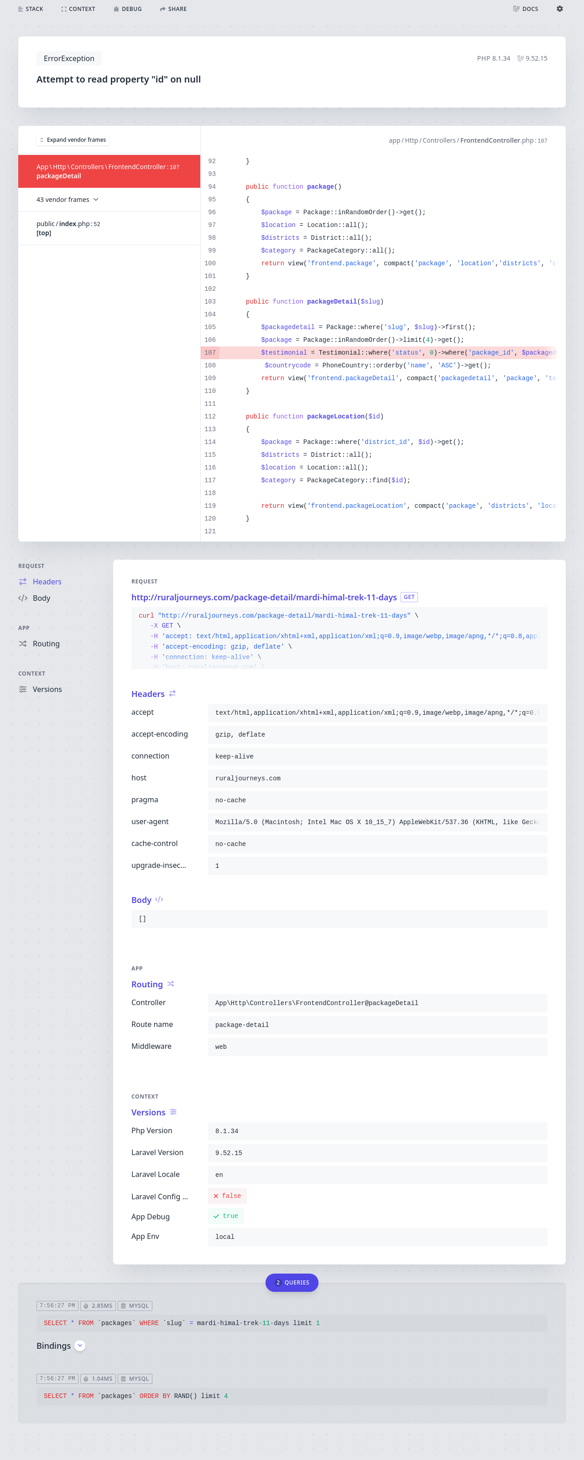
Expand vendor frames (73, 140)
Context (32, 673)
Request (31, 566)
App (24, 628)
